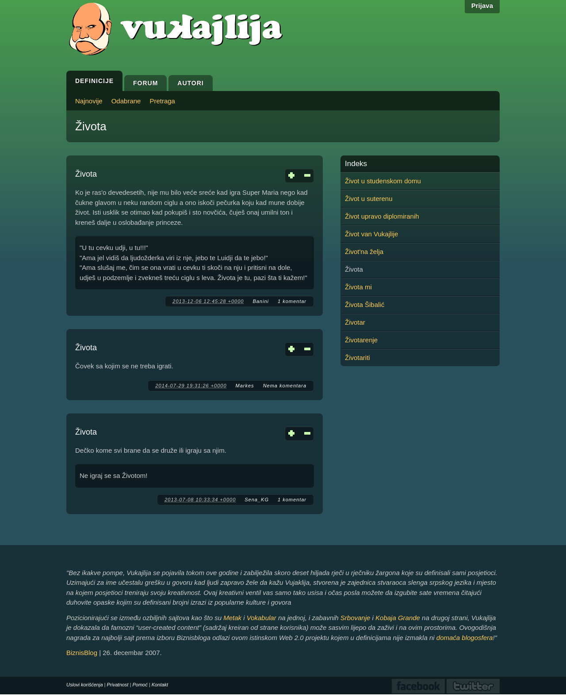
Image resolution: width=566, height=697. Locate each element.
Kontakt (160, 684)
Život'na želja (364, 251)
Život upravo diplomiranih (382, 216)
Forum (145, 83)
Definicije (94, 80)
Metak (232, 617)
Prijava (482, 5)
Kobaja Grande (397, 617)
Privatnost (118, 684)
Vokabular (261, 617)
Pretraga (162, 101)
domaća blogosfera (464, 637)
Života (86, 174)
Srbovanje (355, 617)
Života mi (358, 287)
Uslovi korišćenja (84, 684)
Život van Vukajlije (371, 234)
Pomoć (139, 684)
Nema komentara (284, 385)
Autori (190, 83)
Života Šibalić (364, 304)
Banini (260, 301)
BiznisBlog (81, 652)
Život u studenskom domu (383, 181)
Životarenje (361, 340)
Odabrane (126, 101)
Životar (355, 322)
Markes (245, 385)
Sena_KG (257, 499)
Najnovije (89, 101)
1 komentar (292, 301)
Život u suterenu (369, 198)
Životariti (357, 357)
